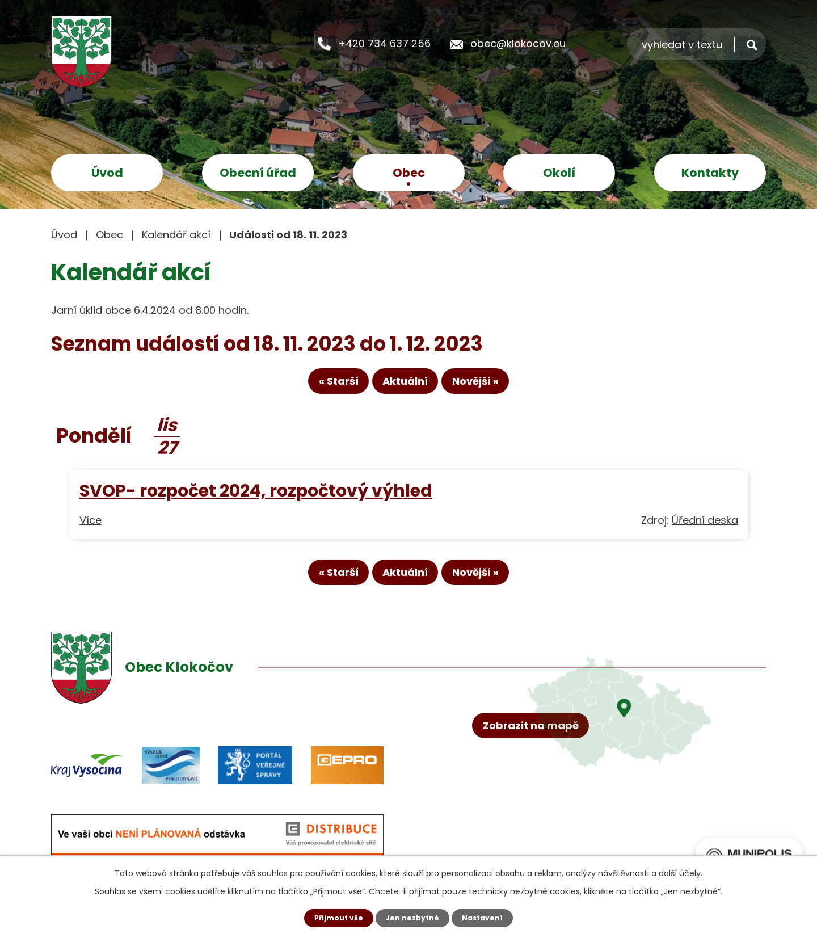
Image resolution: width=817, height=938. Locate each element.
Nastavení (488, 917)
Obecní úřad (258, 173)
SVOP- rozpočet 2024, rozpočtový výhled (255, 497)
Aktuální (405, 387)
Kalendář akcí (176, 235)
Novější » (498, 387)
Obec (409, 173)
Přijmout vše (333, 917)
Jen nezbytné (413, 917)
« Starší (315, 387)
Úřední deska (705, 527)
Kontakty (710, 173)
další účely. (680, 871)
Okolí (559, 173)
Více (90, 527)
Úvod (107, 173)
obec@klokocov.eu (518, 43)
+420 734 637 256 (384, 43)
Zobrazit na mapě (538, 796)
